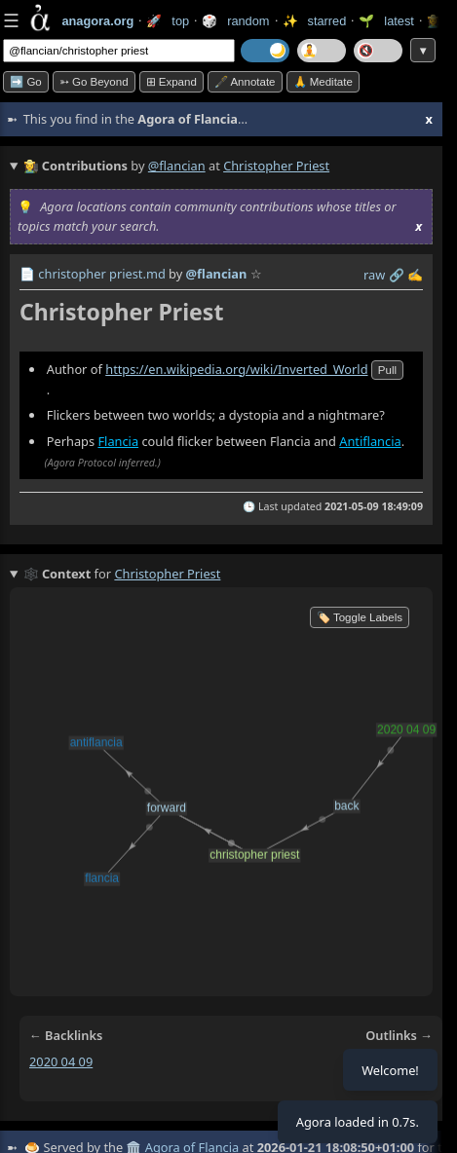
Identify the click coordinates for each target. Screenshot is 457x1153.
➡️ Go (26, 82)
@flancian (177, 165)
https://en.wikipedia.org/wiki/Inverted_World (236, 369)
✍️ (415, 274)
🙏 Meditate (323, 82)
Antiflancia (369, 441)
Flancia (117, 441)
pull (387, 370)
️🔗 (396, 274)
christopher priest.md (101, 273)
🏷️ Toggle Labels (359, 617)
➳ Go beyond (94, 82)
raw (374, 274)
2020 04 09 (61, 1061)
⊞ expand (171, 82)
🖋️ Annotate (245, 82)
